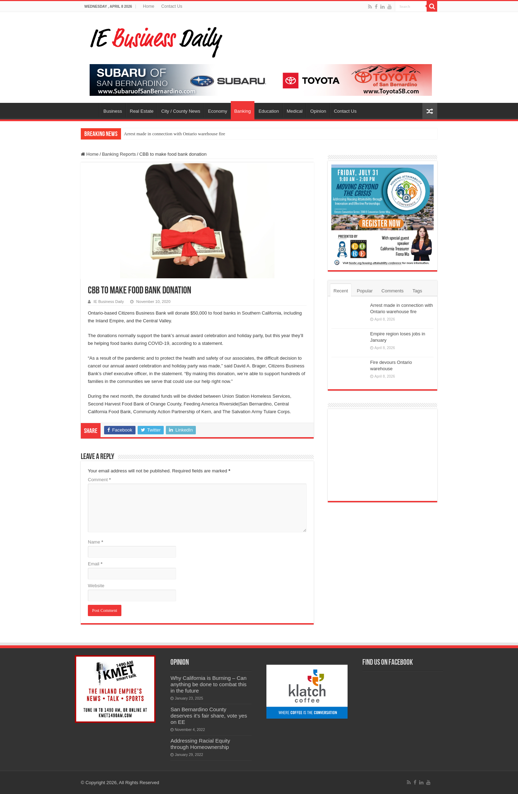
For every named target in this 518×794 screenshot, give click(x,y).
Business (112, 111)
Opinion (318, 111)
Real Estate (141, 111)
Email (95, 563)
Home (148, 6)
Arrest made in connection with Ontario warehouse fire (174, 133)
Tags (417, 290)
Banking (242, 111)
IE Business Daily (109, 301)
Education (269, 111)
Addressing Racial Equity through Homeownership (200, 744)
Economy (217, 111)
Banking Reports (119, 154)
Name (95, 542)
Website (96, 585)
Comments (392, 290)
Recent (340, 290)
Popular (365, 290)
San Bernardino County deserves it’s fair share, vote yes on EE (208, 715)
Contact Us (171, 6)
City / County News (180, 111)
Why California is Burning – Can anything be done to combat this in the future (208, 684)
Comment (99, 479)
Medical (295, 111)
